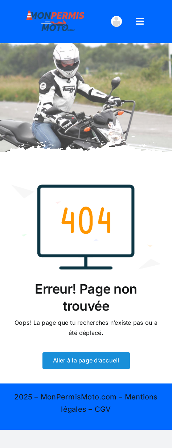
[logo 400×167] (55, 10)
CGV (103, 409)
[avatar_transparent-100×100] (116, 18)
